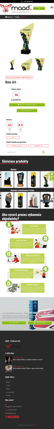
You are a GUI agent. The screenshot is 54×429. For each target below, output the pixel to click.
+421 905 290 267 (28, 1)
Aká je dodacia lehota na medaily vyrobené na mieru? (27, 360)
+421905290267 (39, 8)
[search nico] (23, 152)
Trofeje (16, 17)
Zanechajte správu (40, 322)
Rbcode (34, 425)
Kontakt (8, 395)
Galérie (8, 388)
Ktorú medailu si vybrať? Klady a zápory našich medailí (28, 368)
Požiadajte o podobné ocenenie (27, 104)
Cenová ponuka (10, 392)
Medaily (8, 382)
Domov (9, 17)
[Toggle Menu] (51, 7)
